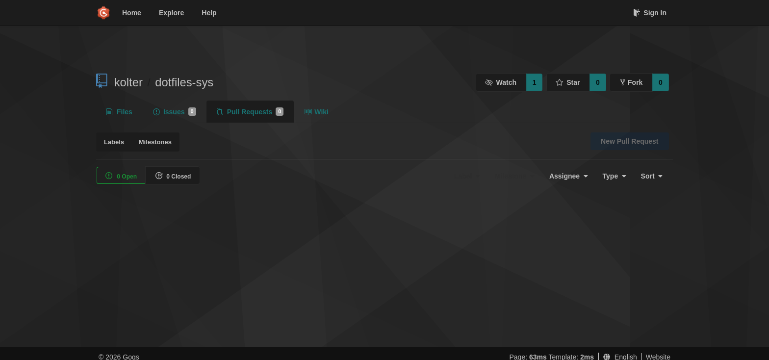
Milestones (155, 142)
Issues (174, 111)
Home (131, 13)
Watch (500, 82)
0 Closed (173, 176)
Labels (114, 142)
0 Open (121, 176)
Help (209, 13)
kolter (128, 82)
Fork (631, 82)
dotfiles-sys (184, 82)
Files (119, 112)
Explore (171, 13)
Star (568, 82)
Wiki (316, 112)
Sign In (649, 13)
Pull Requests (250, 111)
